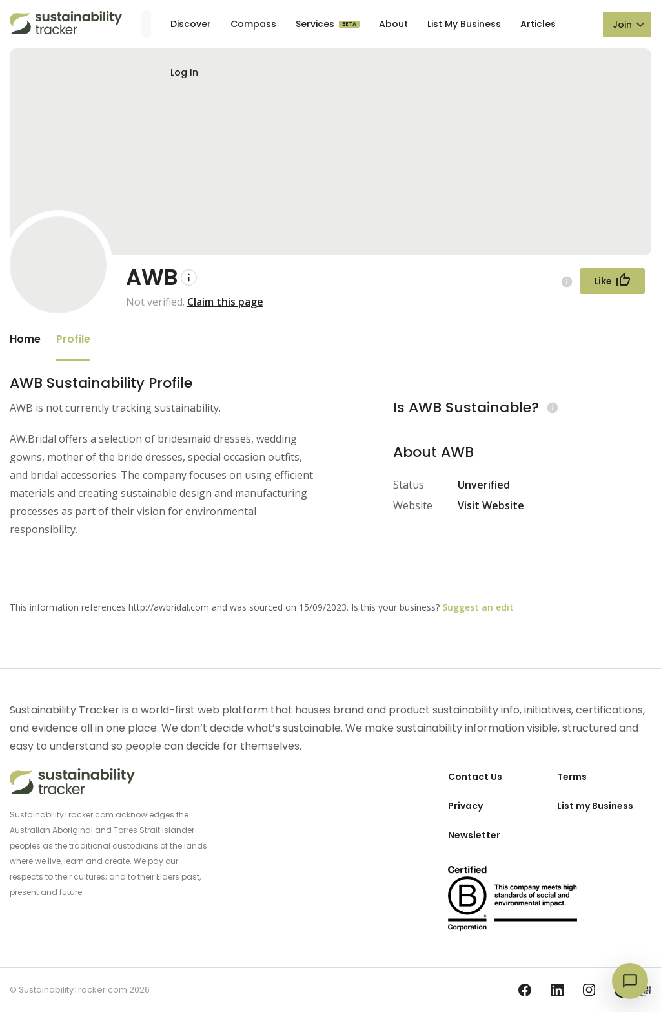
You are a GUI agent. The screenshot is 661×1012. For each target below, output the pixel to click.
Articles (538, 23)
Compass (253, 23)
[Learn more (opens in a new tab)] (551, 407)
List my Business (595, 805)
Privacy (465, 805)
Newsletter (474, 834)
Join (622, 24)
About (393, 23)
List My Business (464, 23)
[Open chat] (630, 981)
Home (25, 339)
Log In (184, 72)
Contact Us (475, 776)
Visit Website (491, 505)
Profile (73, 339)
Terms (572, 776)
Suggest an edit (478, 607)
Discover (190, 23)
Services (316, 23)
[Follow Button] (612, 281)
